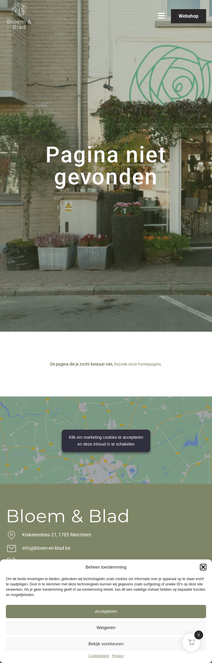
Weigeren (106, 627)
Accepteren (106, 611)
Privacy (117, 656)
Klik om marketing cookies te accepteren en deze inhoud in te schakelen (106, 440)
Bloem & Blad (19, 24)
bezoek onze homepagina (137, 364)
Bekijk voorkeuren (105, 643)
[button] (203, 567)
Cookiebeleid (99, 656)
